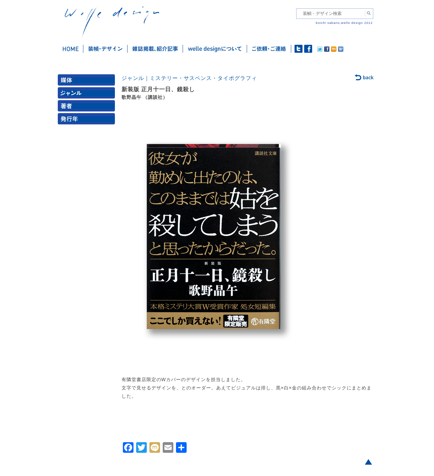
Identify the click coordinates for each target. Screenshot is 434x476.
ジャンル (87, 94)
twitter (299, 49)
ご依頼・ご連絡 (269, 49)
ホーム (70, 49)
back (364, 78)
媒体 (87, 81)
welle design (111, 22)
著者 (87, 107)
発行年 (87, 120)
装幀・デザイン (105, 49)
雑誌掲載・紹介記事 (155, 49)
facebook (308, 49)
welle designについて (215, 49)
